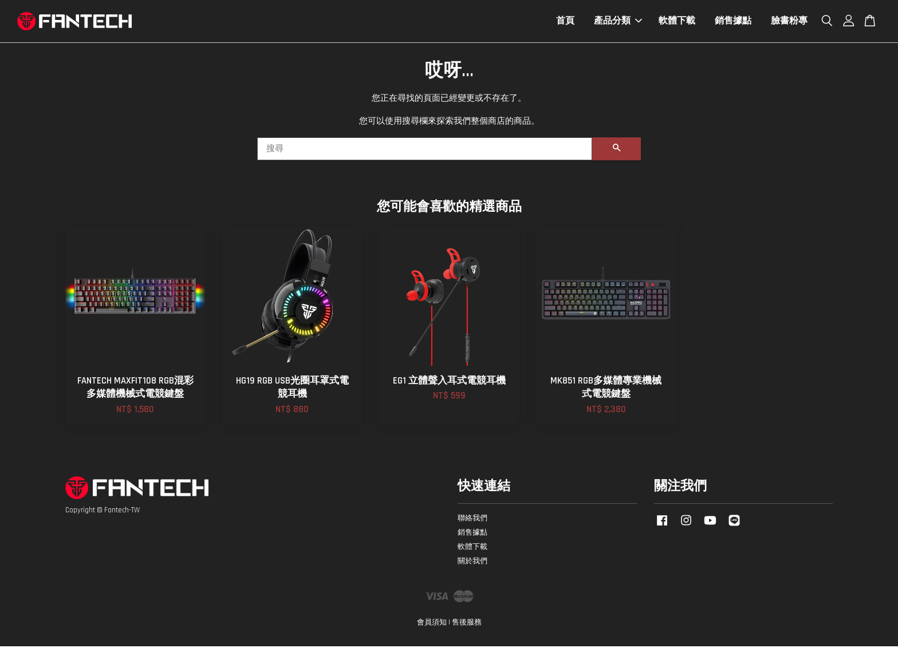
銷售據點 (733, 22)
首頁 (565, 22)
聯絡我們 (472, 519)
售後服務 (467, 624)
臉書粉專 (789, 22)
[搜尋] (424, 150)
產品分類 (618, 22)
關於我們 (472, 562)
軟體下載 (677, 22)
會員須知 (432, 624)
